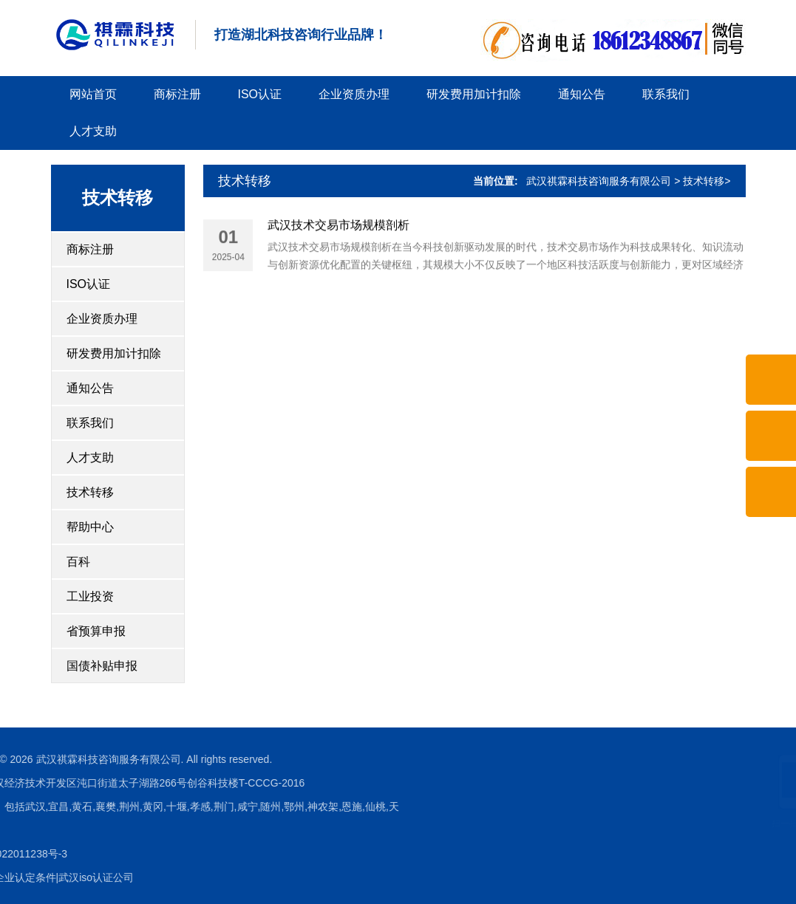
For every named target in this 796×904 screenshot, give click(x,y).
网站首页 (93, 94)
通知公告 (581, 94)
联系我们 (666, 94)
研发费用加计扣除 (473, 94)
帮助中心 (90, 527)
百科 (78, 561)
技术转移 (90, 492)
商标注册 (177, 94)
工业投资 (90, 596)
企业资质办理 (354, 94)
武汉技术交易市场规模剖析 (338, 228)
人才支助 (93, 131)
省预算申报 (96, 631)
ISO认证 (260, 94)
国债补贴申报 (102, 666)
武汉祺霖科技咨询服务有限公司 (598, 181)
